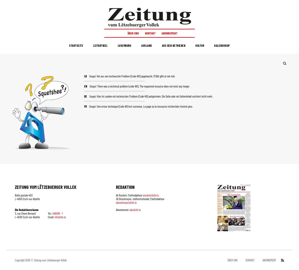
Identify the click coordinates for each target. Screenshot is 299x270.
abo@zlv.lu (135, 210)
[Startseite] (149, 17)
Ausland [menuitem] (146, 45)
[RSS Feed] (282, 260)
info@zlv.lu (60, 217)
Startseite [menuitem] (76, 45)
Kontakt (150, 33)
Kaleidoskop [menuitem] (222, 45)
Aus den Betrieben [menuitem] (174, 45)
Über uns (133, 33)
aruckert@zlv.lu (151, 195)
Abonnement (169, 33)
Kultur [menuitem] (200, 45)
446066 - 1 (57, 213)
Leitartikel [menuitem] (100, 45)
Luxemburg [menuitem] (124, 45)
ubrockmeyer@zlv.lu (126, 202)
